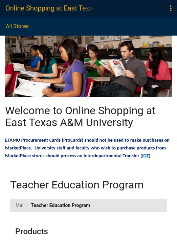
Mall (20, 205)
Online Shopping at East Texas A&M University (49, 8)
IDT (145, 155)
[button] (171, 9)
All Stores (17, 26)
